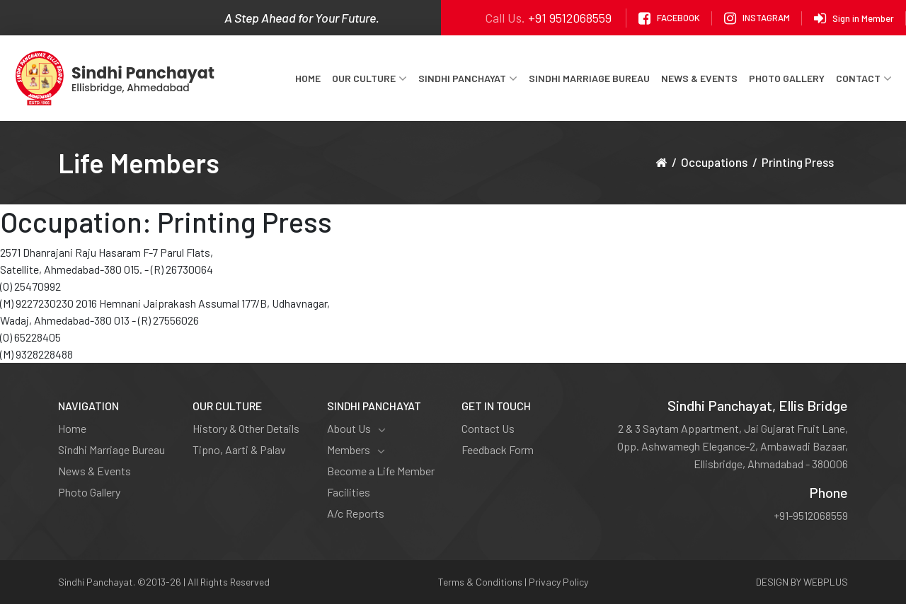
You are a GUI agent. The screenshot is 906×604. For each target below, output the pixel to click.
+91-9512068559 (811, 515)
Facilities (348, 492)
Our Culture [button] (369, 78)
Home (308, 78)
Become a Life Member (381, 470)
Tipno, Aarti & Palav (239, 449)
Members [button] (356, 450)
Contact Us (488, 428)
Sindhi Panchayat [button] (467, 78)
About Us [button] (356, 429)
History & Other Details (246, 428)
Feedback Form (497, 449)
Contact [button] (864, 78)
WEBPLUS (825, 582)
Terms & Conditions (480, 582)
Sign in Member (854, 18)
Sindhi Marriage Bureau (589, 78)
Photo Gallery (787, 78)
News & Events (699, 78)
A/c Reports (355, 513)
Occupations (714, 162)
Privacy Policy (558, 582)
